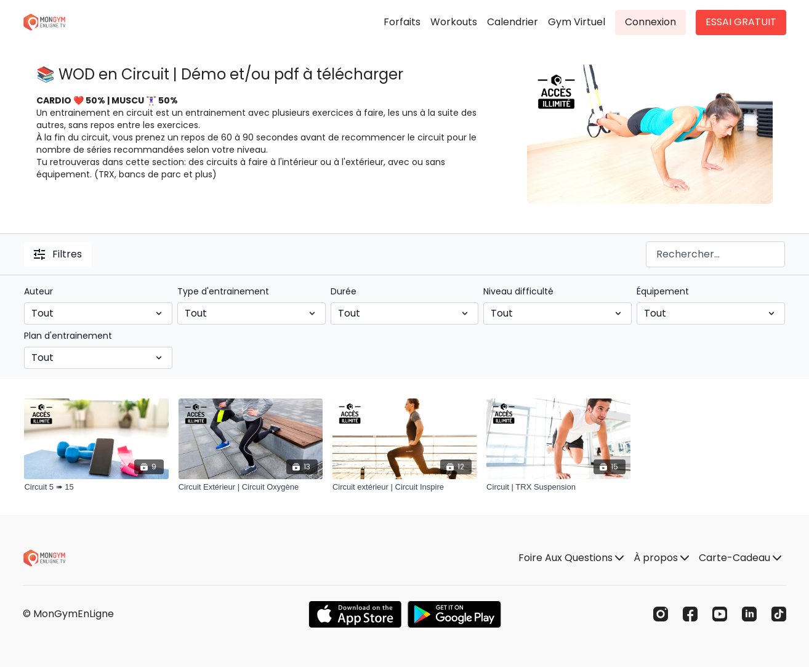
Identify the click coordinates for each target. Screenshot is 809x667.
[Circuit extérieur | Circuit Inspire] (404, 487)
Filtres (58, 254)
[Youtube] (719, 614)
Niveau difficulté (518, 291)
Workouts (453, 22)
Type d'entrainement (223, 291)
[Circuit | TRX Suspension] (558, 487)
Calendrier (512, 22)
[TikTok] (778, 614)
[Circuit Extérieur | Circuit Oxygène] (251, 487)
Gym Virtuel (576, 22)
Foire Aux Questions (571, 558)
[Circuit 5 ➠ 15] (96, 487)
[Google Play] (454, 614)
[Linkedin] (749, 614)
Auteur (38, 291)
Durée (343, 291)
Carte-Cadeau (740, 558)
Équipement (663, 291)
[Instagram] (660, 614)
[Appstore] (355, 614)
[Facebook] (690, 614)
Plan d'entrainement (68, 335)
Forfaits (402, 22)
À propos (661, 558)
